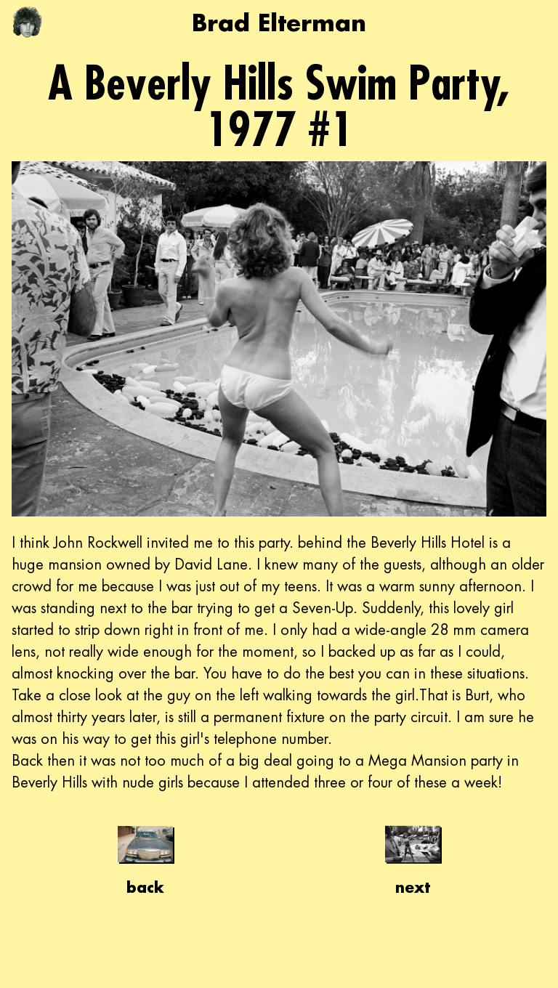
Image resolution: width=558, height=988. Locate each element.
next (412, 856)
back (145, 856)
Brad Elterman (279, 22)
